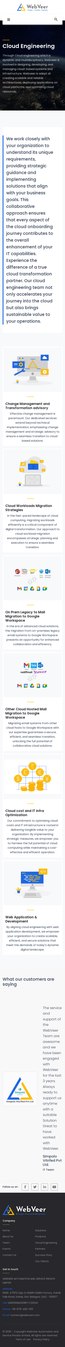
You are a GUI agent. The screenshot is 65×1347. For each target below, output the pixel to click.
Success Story (43, 1255)
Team (6, 1242)
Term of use (23, 1339)
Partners (40, 1249)
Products (40, 1236)
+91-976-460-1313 (22, 1309)
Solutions (40, 1230)
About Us (8, 1236)
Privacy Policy (41, 1339)
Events (7, 1249)
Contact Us (9, 1255)
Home (6, 1230)
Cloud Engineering (46, 1242)
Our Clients (42, 1261)
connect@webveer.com (25, 1315)
